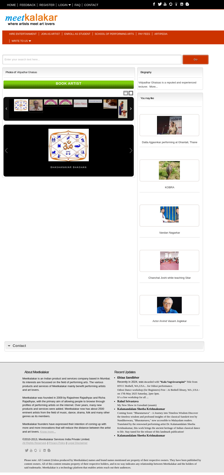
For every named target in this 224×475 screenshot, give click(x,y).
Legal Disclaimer (78, 443)
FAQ (78, 5)
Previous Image (6, 151)
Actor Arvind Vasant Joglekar (169, 321)
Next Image (131, 151)
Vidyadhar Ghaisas (27, 72)
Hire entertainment (23, 34)
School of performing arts (114, 34)
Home (11, 5)
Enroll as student (77, 34)
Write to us (20, 41)
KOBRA (169, 187)
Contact (91, 5)
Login (64, 5)
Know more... (48, 431)
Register (47, 5)
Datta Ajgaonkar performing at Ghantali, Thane (169, 142)
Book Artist (69, 83)
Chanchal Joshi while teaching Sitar (170, 277)
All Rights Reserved (34, 443)
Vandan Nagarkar (169, 232)
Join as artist (50, 34)
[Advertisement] (163, 17)
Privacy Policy (57, 443)
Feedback (28, 5)
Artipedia (160, 34)
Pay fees (144, 34)
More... (153, 86)
